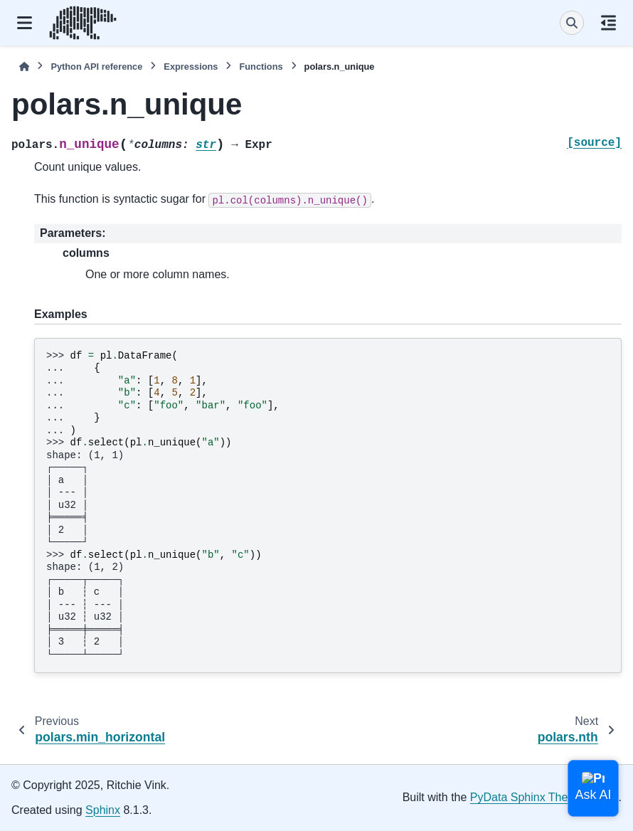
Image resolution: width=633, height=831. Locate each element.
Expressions (191, 66)
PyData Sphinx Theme (527, 797)
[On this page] (608, 23)
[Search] (572, 23)
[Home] (24, 66)
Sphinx (102, 810)
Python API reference (96, 66)
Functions (260, 66)
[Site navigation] (24, 23)
